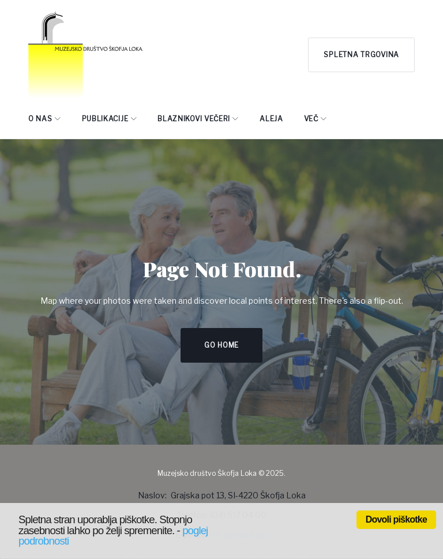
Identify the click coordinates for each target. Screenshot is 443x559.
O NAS (40, 118)
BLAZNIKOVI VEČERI (193, 118)
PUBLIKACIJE (105, 118)
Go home (221, 345)
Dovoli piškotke (396, 519)
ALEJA (271, 118)
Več (311, 118)
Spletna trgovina (361, 54)
